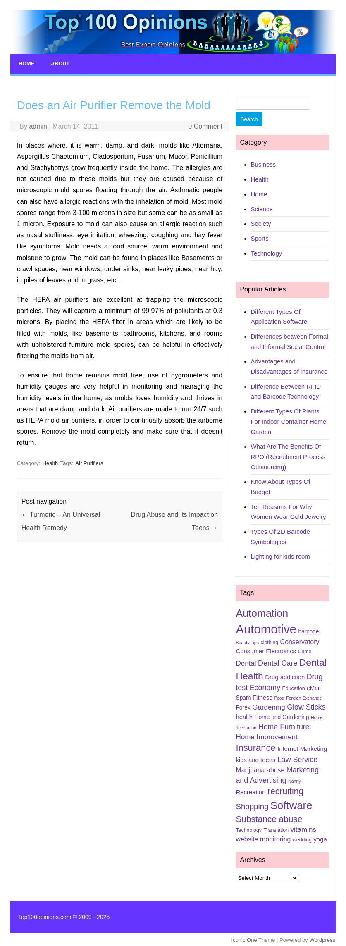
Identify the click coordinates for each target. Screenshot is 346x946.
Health (50, 462)
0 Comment (205, 125)
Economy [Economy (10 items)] (265, 686)
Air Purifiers (89, 462)
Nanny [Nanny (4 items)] (294, 780)
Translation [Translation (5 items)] (276, 829)
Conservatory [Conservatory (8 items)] (300, 640)
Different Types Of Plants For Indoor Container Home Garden (288, 420)
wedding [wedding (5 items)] (302, 838)
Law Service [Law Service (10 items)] (297, 759)
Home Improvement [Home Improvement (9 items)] (266, 736)
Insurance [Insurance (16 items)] (255, 747)
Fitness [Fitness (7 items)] (262, 696)
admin (38, 125)
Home (26, 63)
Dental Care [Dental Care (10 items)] (277, 662)
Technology (266, 252)
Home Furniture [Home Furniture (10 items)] (284, 725)
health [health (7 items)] (244, 716)
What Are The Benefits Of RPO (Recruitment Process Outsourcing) (288, 455)
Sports (259, 237)
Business (263, 163)
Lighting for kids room (280, 555)
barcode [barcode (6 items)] (308, 630)
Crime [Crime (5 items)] (305, 651)
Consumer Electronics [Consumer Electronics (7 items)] (266, 650)
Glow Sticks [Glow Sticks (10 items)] (306, 706)
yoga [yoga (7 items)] (320, 838)
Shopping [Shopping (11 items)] (252, 805)
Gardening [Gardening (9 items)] (268, 706)
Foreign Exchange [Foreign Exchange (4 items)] (304, 696)
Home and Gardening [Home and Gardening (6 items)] (281, 716)
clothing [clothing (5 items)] (270, 641)
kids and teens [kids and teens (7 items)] (255, 759)
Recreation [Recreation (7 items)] (250, 791)
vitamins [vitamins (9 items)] (303, 829)
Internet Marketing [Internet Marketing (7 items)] (302, 748)
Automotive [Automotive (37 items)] (266, 628)
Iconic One (244, 939)
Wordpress (322, 939)
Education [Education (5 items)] (293, 687)
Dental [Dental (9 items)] (246, 662)
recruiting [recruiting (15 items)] (285, 791)
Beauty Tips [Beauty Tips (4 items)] (247, 641)
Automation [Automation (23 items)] (262, 612)
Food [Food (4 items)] (279, 696)
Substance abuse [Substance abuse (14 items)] (269, 817)
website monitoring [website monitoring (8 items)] (263, 837)
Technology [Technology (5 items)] (249, 829)
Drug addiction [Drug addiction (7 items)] (285, 676)
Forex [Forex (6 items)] (243, 706)
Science (261, 207)
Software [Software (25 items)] (291, 804)
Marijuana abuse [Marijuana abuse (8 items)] (260, 769)
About (59, 63)
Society (261, 222)
